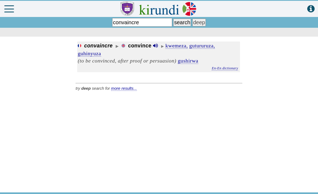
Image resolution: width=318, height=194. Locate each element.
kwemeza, (176, 45)
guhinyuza (89, 53)
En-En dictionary (225, 68)
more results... (124, 88)
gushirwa (188, 61)
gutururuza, (202, 45)
